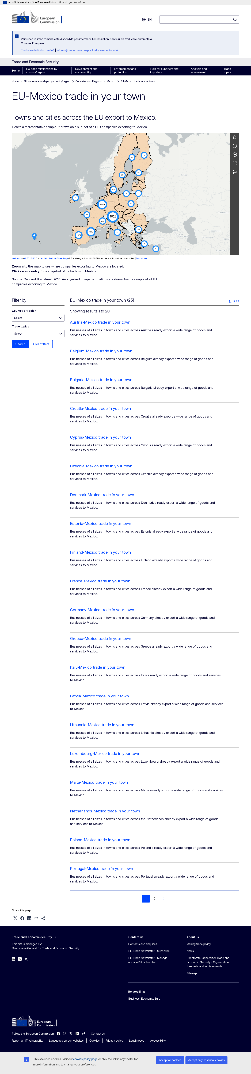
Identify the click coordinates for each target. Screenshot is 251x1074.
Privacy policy (114, 1040)
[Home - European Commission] (40, 17)
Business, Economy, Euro (144, 998)
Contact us (98, 1033)
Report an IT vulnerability (27, 1040)
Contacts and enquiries (142, 944)
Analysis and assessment (199, 70)
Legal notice (136, 1040)
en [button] (147, 19)
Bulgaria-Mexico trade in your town (101, 379)
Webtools (17, 258)
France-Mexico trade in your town (100, 581)
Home (16, 70)
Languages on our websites (66, 1040)
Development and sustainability (86, 70)
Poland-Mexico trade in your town (100, 840)
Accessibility (158, 1040)
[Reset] (234, 137)
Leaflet (43, 258)
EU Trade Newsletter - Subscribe (149, 951)
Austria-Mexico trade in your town (100, 322)
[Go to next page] (163, 899)
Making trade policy (199, 944)
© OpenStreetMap (58, 258)
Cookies (94, 1040)
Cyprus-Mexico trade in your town (100, 437)
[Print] (234, 172)
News (190, 951)
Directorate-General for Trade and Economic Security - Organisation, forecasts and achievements (208, 962)
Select (18, 318)
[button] (120, 208)
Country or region (24, 310)
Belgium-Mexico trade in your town (101, 351)
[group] (121, 194)
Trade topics (227, 70)
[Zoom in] (234, 146)
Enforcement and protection (125, 70)
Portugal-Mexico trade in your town (101, 868)
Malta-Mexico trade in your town (99, 782)
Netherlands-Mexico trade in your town (105, 811)
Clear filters (41, 344)
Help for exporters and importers (164, 70)
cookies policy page (85, 1059)
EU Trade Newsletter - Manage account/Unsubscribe (147, 960)
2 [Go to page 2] (154, 898)
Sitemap (192, 973)
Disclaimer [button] (141, 258)
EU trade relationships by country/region (41, 70)
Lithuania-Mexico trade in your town (102, 725)
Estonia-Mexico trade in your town (100, 523)
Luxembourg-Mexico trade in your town (105, 753)
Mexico (111, 81)
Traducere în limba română (37, 50)
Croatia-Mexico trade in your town (100, 408)
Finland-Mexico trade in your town (100, 552)
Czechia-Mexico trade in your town (101, 466)
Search (20, 344)
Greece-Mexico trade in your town (100, 638)
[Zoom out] (234, 154)
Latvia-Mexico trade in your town (99, 696)
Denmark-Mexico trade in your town (102, 494)
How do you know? (72, 2)
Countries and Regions (88, 81)
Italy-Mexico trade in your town (97, 667)
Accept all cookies (170, 1060)
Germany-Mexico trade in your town (102, 609)
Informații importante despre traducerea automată (87, 50)
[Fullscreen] (234, 163)
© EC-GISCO (30, 258)
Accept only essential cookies (206, 1060)
